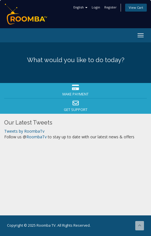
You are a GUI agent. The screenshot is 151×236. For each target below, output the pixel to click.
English (80, 7)
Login (96, 7)
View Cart (136, 7)
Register (110, 7)
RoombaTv (36, 136)
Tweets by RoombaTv (24, 131)
